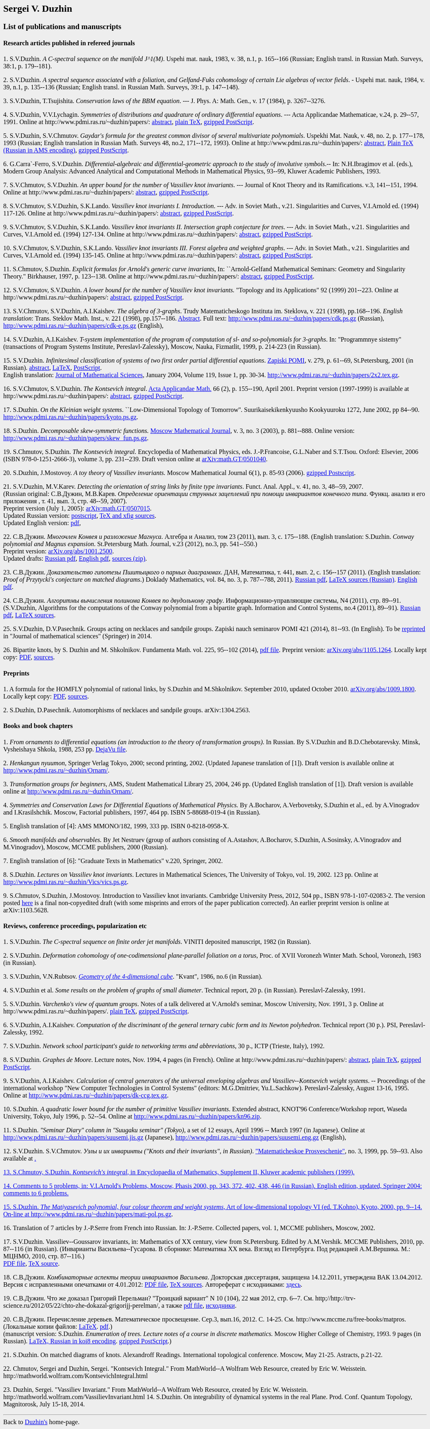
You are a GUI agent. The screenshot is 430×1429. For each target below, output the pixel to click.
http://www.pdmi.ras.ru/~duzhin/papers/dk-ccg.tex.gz (98, 1095)
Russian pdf (60, 558)
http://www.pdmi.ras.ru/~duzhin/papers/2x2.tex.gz (333, 374)
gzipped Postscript (330, 472)
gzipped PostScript (228, 121)
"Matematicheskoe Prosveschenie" (300, 1151)
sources (43, 657)
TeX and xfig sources (126, 515)
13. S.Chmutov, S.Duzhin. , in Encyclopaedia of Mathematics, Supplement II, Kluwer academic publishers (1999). (178, 1172)
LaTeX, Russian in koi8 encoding (72, 1341)
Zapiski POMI (286, 360)
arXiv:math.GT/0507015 (118, 508)
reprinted (413, 628)
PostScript (87, 367)
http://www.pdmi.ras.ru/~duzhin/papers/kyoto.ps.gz (70, 417)
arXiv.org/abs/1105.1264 (359, 649)
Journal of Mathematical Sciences (99, 374)
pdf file (269, 649)
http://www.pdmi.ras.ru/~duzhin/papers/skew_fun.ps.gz (75, 438)
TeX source (43, 1263)
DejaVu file (110, 749)
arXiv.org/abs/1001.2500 (80, 551)
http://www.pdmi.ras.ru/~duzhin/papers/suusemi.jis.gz (73, 1137)
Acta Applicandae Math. (179, 388)
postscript (83, 515)
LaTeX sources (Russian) (361, 579)
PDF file (14, 1263)
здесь (293, 1284)
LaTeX (61, 367)
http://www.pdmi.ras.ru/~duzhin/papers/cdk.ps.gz (292, 318)
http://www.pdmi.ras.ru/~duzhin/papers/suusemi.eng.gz (247, 1137)
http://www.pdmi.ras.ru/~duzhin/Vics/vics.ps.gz (65, 881)
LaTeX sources (34, 615)
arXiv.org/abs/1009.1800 (382, 689)
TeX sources (186, 1284)
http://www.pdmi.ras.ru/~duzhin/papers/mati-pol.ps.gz (101, 1214)
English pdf (94, 558)
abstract (162, 121)
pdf (75, 522)
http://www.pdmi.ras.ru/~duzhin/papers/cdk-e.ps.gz (69, 325)
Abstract (189, 318)
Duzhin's (36, 1421)
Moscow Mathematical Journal (190, 430)
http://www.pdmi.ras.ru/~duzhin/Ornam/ (55, 770)
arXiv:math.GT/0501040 (234, 459)
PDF (25, 657)
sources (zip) (128, 558)
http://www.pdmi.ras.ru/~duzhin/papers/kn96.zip (197, 1116)
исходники (220, 1305)
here (27, 902)
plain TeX (187, 121)
